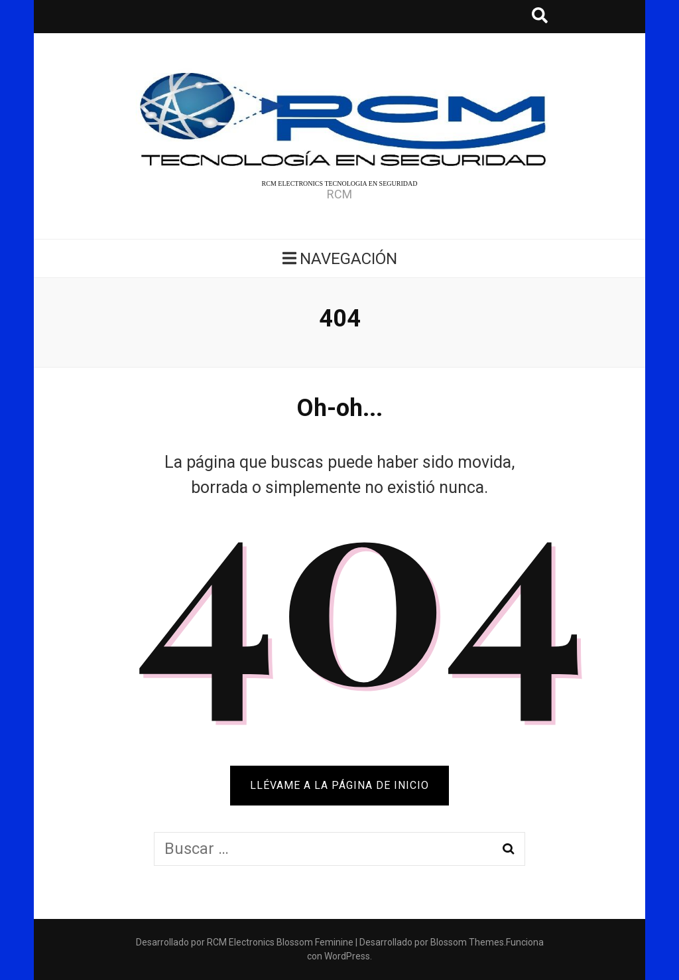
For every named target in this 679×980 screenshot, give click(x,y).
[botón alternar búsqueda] (540, 16)
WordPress (347, 956)
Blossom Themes (467, 942)
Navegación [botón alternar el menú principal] (339, 258)
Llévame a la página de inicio (339, 785)
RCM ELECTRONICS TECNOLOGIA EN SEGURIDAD (340, 183)
